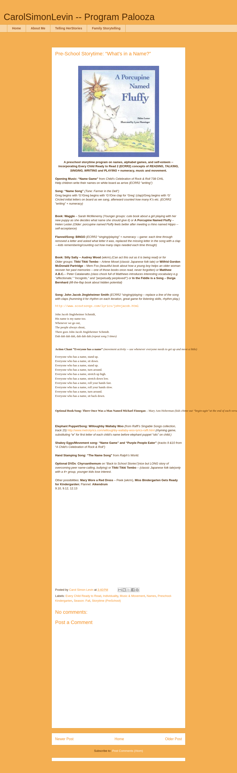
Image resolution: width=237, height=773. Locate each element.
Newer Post (64, 739)
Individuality (110, 596)
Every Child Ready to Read (83, 596)
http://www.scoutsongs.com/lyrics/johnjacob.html (97, 306)
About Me (38, 28)
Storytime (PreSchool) (106, 600)
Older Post (173, 739)
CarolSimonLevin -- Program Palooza (79, 17)
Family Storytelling (106, 28)
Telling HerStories (68, 28)
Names (151, 596)
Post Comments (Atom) (127, 750)
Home (16, 28)
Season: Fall (82, 600)
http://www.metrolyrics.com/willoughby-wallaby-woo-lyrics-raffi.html (111, 430)
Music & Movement (132, 596)
